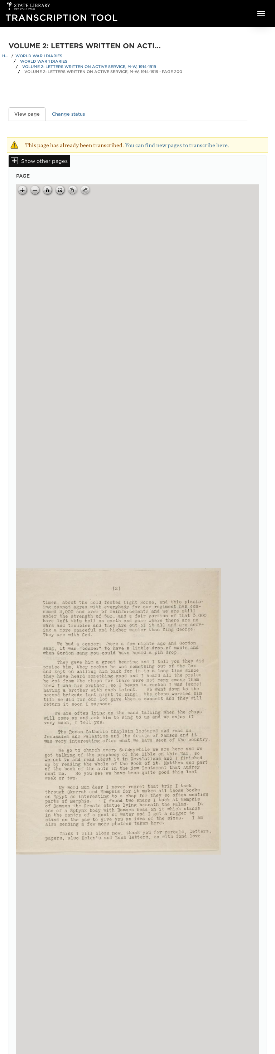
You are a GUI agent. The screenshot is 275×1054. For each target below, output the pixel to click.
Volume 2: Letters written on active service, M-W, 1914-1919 (89, 66)
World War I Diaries (38, 55)
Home (5, 55)
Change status (68, 114)
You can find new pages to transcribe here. (177, 145)
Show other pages (44, 161)
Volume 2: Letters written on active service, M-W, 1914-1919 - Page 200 (103, 71)
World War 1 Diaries (43, 61)
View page (29, 114)
